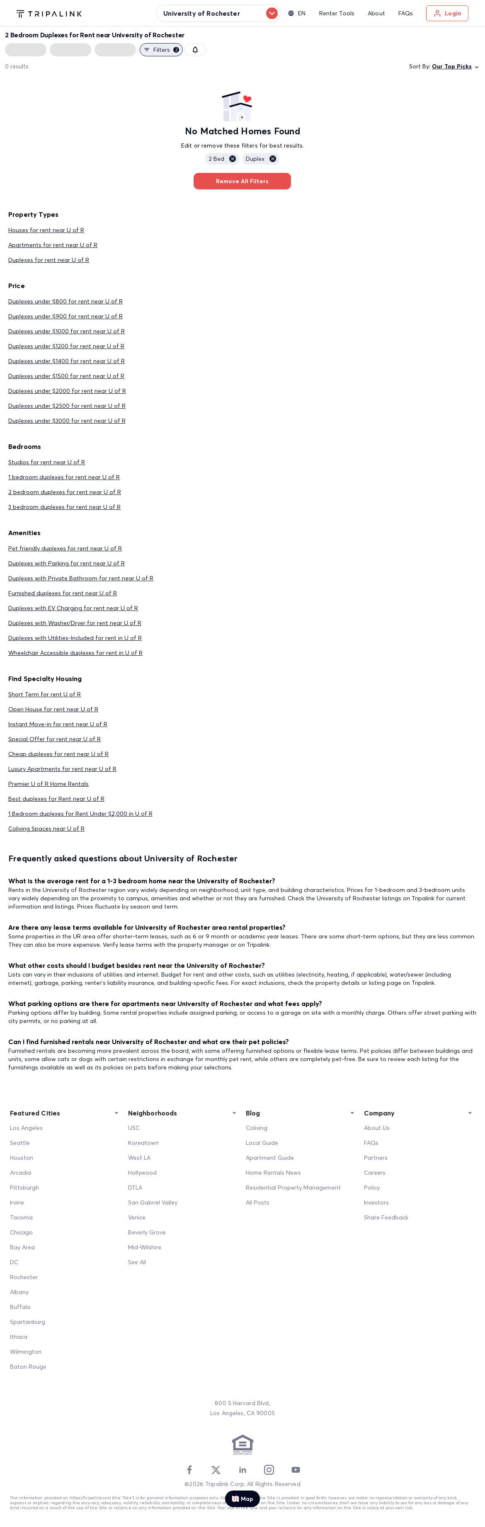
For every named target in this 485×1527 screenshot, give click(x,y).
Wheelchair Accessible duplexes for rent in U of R (75, 653)
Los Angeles (26, 1128)
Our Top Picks (456, 66)
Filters (161, 50)
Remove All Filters (242, 181)
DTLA (135, 1187)
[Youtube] (296, 1470)
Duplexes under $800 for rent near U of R (65, 301)
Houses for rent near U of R (46, 230)
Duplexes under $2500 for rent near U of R (67, 406)
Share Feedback (386, 1217)
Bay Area (22, 1247)
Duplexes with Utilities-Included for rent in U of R (75, 638)
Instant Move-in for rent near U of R (57, 724)
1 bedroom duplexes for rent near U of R (64, 477)
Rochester (24, 1277)
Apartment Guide (270, 1157)
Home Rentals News (273, 1172)
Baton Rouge (28, 1366)
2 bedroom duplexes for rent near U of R (64, 492)
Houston (21, 1157)
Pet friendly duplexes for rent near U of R (65, 548)
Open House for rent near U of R (53, 709)
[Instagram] (269, 1470)
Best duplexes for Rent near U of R (56, 798)
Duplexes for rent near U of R (48, 260)
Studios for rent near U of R (46, 462)
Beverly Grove (147, 1232)
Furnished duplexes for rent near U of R (62, 593)
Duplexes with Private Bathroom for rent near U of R (80, 578)
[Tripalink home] (49, 13)
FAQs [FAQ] (371, 1142)
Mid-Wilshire (144, 1247)
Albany (19, 1292)
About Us (377, 1128)
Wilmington (25, 1351)
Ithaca (18, 1336)
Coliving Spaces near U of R (46, 828)
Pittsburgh (24, 1187)
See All (137, 1262)
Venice (137, 1217)
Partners (376, 1157)
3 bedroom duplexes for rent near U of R (64, 507)
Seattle (20, 1142)
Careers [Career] (375, 1172)
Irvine (17, 1202)
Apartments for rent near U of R (52, 245)
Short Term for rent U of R (44, 694)
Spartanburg (27, 1322)
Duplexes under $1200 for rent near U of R (66, 346)
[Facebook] (189, 1470)
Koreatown (143, 1142)
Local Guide (262, 1142)
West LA (139, 1157)
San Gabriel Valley (152, 1202)
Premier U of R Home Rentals (48, 784)
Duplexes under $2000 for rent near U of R (67, 391)
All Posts (257, 1202)
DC (14, 1262)
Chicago (21, 1232)
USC (134, 1128)
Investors (376, 1202)
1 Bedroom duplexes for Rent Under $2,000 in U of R (80, 813)
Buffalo (20, 1307)
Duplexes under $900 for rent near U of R (65, 316)
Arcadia (20, 1172)
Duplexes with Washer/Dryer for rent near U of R (74, 623)
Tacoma (21, 1217)
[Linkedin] (242, 1470)
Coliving (256, 1128)
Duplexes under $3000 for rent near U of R (67, 420)
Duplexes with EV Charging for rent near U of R (73, 608)
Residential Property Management (293, 1187)
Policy (372, 1187)
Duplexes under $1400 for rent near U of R (66, 361)
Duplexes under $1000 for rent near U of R (66, 331)
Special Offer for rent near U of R (54, 739)
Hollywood (142, 1172)
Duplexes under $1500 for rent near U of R (66, 376)
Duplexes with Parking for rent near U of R (66, 563)
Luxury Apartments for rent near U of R (62, 769)
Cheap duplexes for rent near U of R (58, 754)
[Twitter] (216, 1470)
